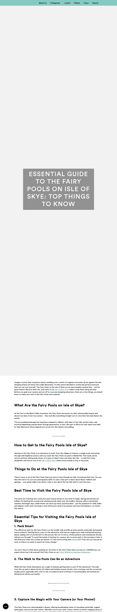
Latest (67, 3)
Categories (55, 3)
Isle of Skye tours (62, 389)
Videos (77, 3)
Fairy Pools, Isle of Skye (58, 436)
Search (95, 3)
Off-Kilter (12, 3)
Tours (86, 3)
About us (43, 3)
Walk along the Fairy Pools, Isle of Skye (58, 583)
